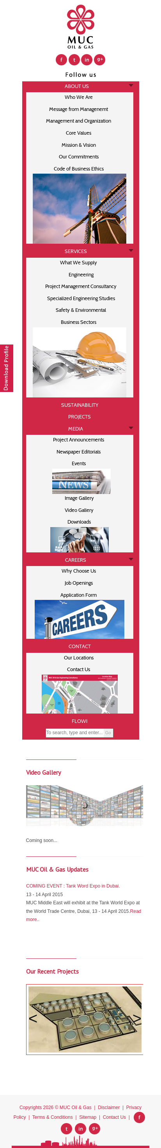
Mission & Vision (79, 145)
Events (79, 463)
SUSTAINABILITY (79, 405)
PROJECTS (79, 416)
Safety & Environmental (78, 310)
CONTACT (80, 646)
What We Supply (78, 262)
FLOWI (79, 721)
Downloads (78, 522)
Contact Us (78, 669)
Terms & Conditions (52, 1117)
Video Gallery (79, 510)
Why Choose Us (79, 571)
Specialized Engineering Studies (78, 298)
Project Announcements (78, 439)
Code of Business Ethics (79, 168)
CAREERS (75, 560)
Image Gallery (79, 498)
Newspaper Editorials (79, 451)
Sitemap (87, 1117)
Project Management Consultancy (79, 286)
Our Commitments (79, 156)
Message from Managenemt (78, 109)
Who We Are (79, 97)
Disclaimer (109, 1107)
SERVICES (76, 251)
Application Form (78, 595)
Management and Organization (78, 121)
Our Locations (79, 657)
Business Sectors (78, 322)
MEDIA (75, 428)
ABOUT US (75, 86)
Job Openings (79, 583)
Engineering (79, 274)
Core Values (78, 133)
